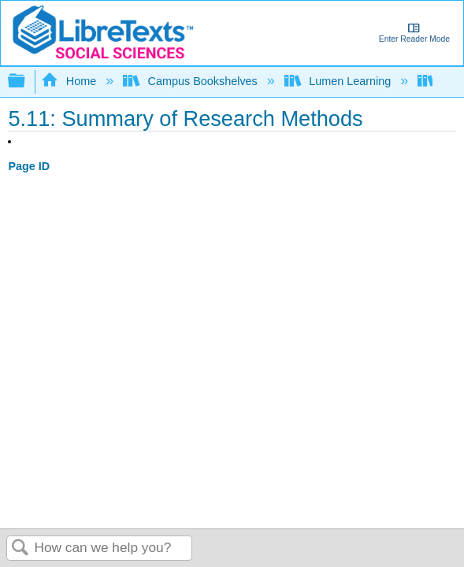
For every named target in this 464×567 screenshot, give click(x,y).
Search (20, 548)
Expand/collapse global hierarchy (26, 81)
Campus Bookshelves (192, 81)
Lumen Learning (339, 81)
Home (70, 81)
